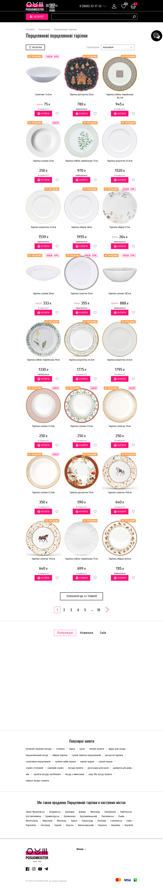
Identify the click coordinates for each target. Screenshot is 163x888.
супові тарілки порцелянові (87, 755)
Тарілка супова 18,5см (119, 293)
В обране (57, 113)
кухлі (83, 749)
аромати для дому (123, 768)
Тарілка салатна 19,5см (119, 492)
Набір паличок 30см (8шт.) (118, 672)
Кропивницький (88, 816)
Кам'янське (126, 812)
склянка (61, 749)
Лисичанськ (107, 816)
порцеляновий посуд (38, 755)
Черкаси (102, 825)
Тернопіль (31, 825)
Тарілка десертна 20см (81, 94)
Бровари (69, 812)
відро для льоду (118, 749)
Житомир (95, 812)
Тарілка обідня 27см (120, 227)
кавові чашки (88, 761)
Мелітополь (32, 820)
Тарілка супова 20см (43, 293)
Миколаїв (47, 820)
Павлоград (87, 820)
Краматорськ (52, 816)
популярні (108, 47)
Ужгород (45, 825)
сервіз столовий (35, 768)
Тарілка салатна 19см (120, 426)
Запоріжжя (110, 812)
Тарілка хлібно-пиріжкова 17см (81, 161)
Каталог (37, 17)
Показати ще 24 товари (81, 596)
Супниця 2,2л (44, 672)
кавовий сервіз (56, 768)
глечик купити (97, 749)
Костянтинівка (33, 816)
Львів (121, 816)
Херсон (69, 825)
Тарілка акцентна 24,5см (119, 161)
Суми (129, 820)
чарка (73, 749)
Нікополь (61, 820)
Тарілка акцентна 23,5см (119, 360)
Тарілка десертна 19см (81, 492)
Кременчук (69, 816)
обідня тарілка (61, 755)
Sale (103, 633)
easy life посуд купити (101, 774)
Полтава (101, 820)
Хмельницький (85, 825)
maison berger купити (37, 780)
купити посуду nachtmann (48, 774)
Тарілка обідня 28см (81, 227)
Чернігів (128, 825)
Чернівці (115, 825)
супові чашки (107, 761)
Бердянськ (55, 812)
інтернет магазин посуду (40, 749)
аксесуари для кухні (99, 768)
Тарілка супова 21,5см (43, 426)
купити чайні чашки (66, 761)
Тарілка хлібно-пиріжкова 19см (43, 360)
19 (98, 609)
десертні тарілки (115, 755)
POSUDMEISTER (40, 881)
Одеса (74, 820)
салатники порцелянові (39, 761)
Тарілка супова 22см (43, 161)
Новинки (86, 633)
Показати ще (81, 721)
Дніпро (82, 812)
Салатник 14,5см (43, 94)
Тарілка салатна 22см (81, 293)
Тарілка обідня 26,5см (120, 558)
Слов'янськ (116, 820)
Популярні (65, 633)
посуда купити (76, 768)
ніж (29, 774)
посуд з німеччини (75, 774)
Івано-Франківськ (35, 812)
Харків (57, 825)
